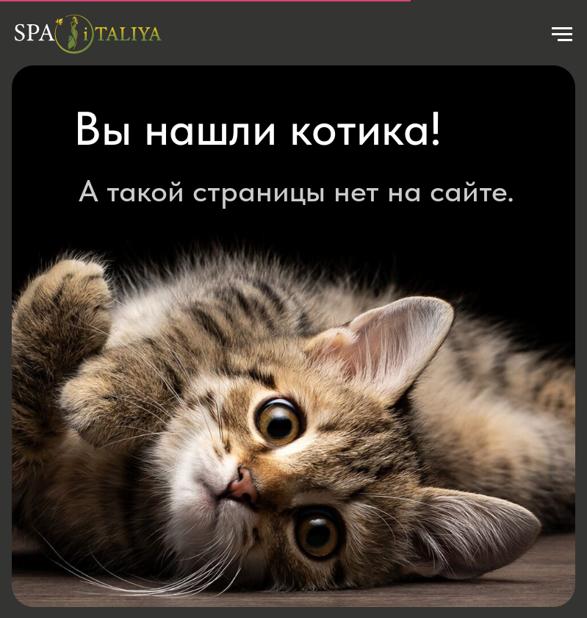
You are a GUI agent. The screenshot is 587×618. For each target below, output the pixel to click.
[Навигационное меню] (562, 34)
